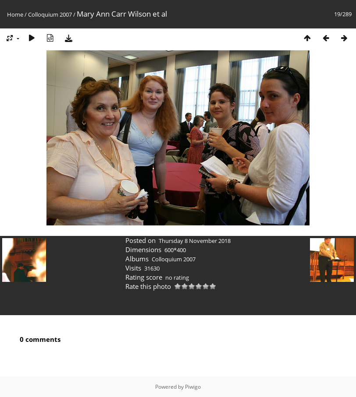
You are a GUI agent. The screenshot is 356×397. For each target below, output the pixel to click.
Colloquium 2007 (50, 14)
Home (15, 14)
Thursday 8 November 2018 (195, 241)
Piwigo (193, 386)
